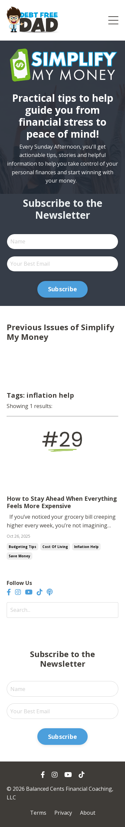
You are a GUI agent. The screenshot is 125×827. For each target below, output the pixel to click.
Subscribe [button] (62, 289)
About (87, 812)
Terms (38, 812)
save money (19, 556)
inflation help (86, 546)
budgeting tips (22, 546)
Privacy (63, 812)
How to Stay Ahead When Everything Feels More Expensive (62, 502)
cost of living (55, 546)
